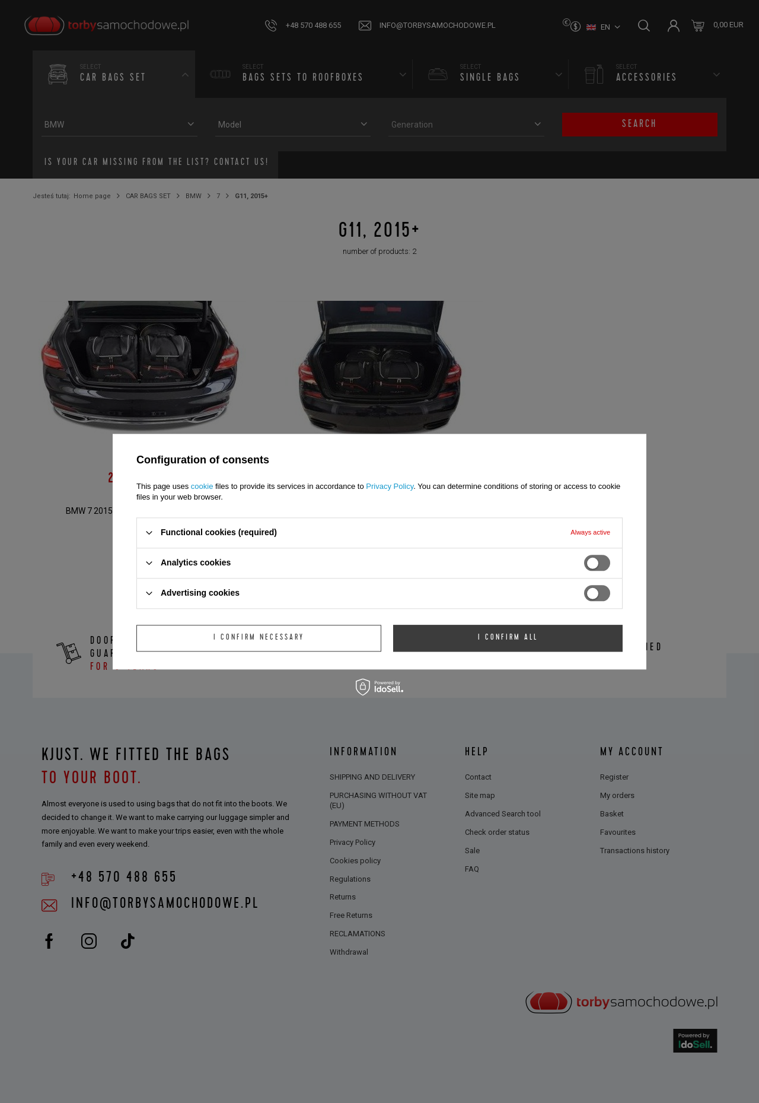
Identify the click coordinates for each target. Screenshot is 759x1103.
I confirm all (508, 638)
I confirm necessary (258, 638)
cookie (202, 486)
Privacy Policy (389, 486)
